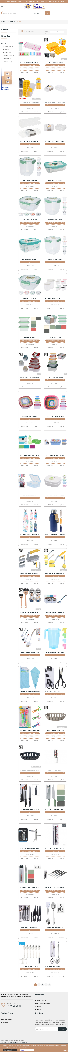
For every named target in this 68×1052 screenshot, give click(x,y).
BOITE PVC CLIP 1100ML (30, 180)
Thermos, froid (8, 55)
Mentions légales (40, 1000)
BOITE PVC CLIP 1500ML (30, 220)
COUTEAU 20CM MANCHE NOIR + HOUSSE (30, 809)
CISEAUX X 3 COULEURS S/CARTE (30, 731)
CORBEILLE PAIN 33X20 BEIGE (55, 731)
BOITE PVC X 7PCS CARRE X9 (55, 416)
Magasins (38, 1009)
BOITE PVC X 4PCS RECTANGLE (29, 377)
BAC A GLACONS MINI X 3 (55, 63)
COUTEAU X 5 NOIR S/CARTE (29, 927)
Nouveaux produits (7, 1019)
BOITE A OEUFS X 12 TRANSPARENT (30, 141)
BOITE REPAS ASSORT (29, 495)
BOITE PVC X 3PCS (29, 338)
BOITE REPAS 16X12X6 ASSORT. (55, 455)
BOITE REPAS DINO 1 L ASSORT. (55, 495)
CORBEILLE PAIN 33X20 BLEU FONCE (30, 770)
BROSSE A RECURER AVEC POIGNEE (30, 573)
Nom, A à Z (57, 32)
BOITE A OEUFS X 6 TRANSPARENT (55, 141)
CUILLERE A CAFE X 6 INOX (30, 966)
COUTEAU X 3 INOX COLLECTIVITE (55, 848)
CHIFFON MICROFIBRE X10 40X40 (29, 691)
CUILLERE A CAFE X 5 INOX (55, 927)
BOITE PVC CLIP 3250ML (55, 259)
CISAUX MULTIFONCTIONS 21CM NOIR (55, 691)
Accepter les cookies (27, 1050)
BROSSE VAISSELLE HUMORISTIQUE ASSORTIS (30, 613)
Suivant (49, 985)
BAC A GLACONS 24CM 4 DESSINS (30, 63)
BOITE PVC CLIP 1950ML (55, 220)
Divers (6, 49)
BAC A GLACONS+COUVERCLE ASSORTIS (30, 102)
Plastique (7, 52)
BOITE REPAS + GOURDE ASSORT (30, 455)
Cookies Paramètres (10, 1050)
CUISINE (4, 30)
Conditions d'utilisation (42, 1003)
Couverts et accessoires (9, 46)
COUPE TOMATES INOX (55, 770)
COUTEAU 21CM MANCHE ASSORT (55, 809)
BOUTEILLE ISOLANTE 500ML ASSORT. (55, 534)
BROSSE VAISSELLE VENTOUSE (55, 613)
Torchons (7, 58)
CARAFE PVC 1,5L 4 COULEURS (55, 652)
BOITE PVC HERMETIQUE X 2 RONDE (55, 298)
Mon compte (5, 1022)
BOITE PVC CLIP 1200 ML (55, 180)
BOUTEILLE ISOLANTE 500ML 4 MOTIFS (30, 534)
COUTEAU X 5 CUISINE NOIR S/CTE (55, 888)
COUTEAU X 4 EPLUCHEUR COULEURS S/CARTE (30, 888)
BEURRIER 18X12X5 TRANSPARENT (55, 102)
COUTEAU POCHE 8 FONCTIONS (29, 848)
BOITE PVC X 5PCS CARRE (55, 377)
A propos (38, 1006)
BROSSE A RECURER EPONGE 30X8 (55, 573)
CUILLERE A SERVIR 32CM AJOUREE (55, 966)
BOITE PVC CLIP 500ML (30, 298)
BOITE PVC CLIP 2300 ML (29, 259)
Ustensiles (7, 62)
